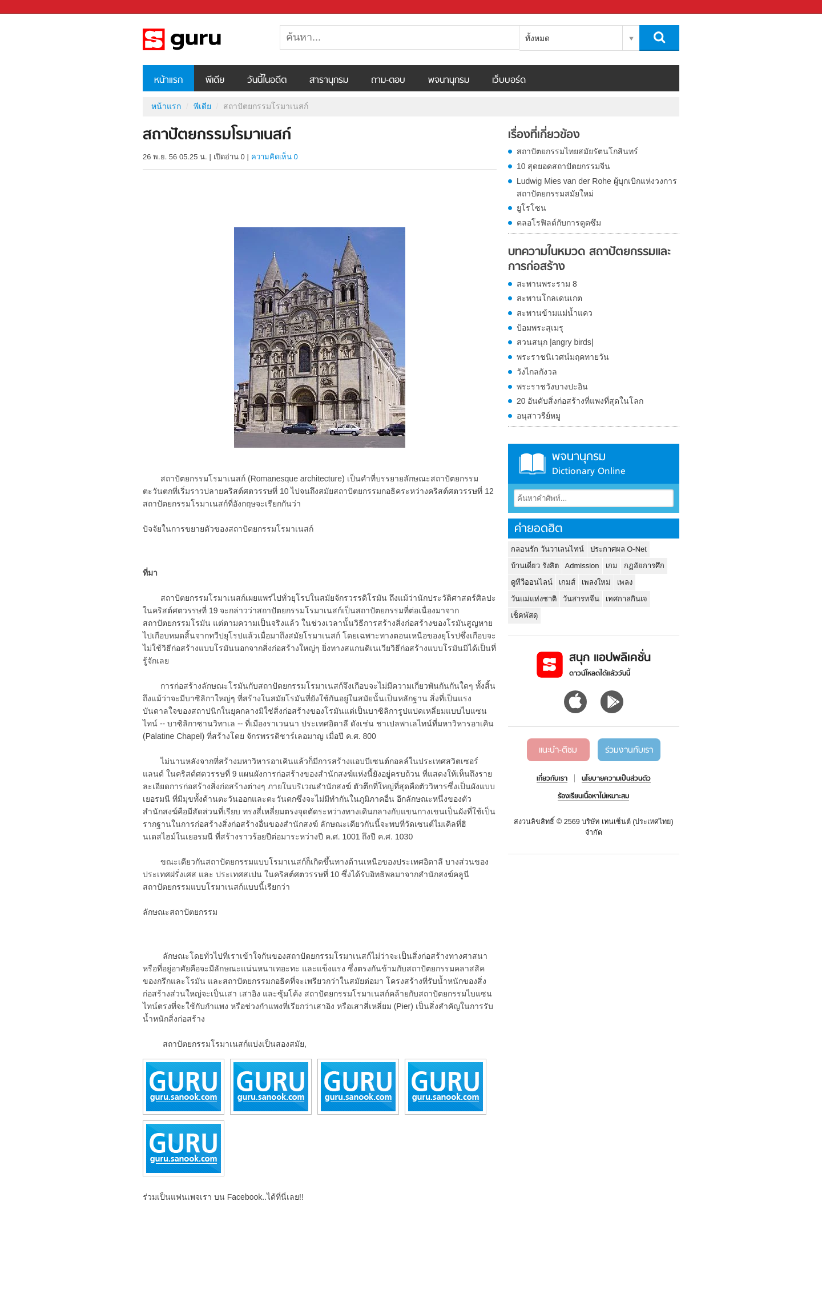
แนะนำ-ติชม (558, 750)
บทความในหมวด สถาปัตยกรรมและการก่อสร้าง (589, 259)
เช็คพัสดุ (524, 615)
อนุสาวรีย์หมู (539, 415)
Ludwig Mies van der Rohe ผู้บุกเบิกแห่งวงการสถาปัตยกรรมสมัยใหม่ (597, 187)
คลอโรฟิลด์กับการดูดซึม (559, 222)
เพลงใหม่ (596, 582)
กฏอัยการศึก (644, 565)
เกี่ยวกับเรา (552, 779)
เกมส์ (567, 582)
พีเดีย (215, 80)
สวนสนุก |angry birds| (555, 342)
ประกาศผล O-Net (618, 549)
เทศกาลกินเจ (626, 598)
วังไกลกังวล (537, 371)
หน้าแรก (168, 80)
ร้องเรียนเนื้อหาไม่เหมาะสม (593, 796)
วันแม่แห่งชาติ (534, 598)
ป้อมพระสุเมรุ (540, 327)
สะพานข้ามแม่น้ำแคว (555, 313)
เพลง (624, 582)
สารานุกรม (328, 80)
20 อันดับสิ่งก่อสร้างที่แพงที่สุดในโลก (580, 400)
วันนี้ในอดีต (267, 80)
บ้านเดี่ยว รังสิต (535, 565)
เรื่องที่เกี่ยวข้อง (544, 135)
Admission (582, 565)
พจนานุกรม (448, 80)
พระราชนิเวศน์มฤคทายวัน (563, 356)
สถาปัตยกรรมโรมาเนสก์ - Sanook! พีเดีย (203, 39)
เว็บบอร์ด (509, 80)
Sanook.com (34, 7)
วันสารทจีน (581, 598)
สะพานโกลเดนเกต (549, 298)
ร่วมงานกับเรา (629, 750)
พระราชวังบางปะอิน (552, 386)
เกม (612, 565)
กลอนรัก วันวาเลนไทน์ (547, 549)
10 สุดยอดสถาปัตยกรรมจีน (563, 166)
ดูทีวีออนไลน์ (532, 582)
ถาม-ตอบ (388, 80)
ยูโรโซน (531, 207)
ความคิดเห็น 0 (274, 156)
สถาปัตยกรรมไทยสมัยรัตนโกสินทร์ (577, 151)
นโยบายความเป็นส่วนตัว (616, 779)
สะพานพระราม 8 (547, 283)
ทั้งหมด (537, 38)
